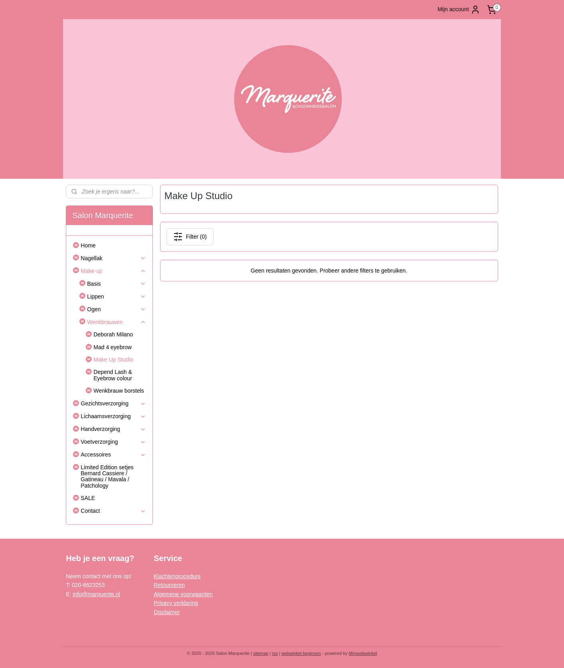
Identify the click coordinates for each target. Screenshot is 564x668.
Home (88, 245)
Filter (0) (190, 236)
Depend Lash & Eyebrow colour (112, 375)
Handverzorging (113, 429)
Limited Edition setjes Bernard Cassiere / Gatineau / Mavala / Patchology (107, 476)
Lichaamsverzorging (113, 416)
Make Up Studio (113, 359)
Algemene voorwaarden (183, 594)
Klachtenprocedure (177, 576)
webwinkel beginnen (301, 653)
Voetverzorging (113, 442)
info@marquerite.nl (96, 594)
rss (275, 653)
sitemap (261, 653)
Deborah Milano (113, 334)
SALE (88, 498)
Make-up (113, 271)
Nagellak (113, 258)
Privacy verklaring (176, 603)
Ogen (116, 309)
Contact (113, 511)
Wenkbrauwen (116, 322)
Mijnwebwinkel (363, 653)
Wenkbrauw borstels (118, 390)
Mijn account (458, 9)
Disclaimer (167, 612)
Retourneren (169, 585)
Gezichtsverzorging (113, 403)
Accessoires (113, 454)
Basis (116, 284)
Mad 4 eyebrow (112, 347)
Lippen (116, 296)
